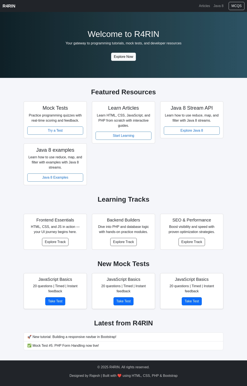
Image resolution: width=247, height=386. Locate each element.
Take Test (55, 301)
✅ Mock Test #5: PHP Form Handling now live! (63, 345)
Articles (204, 6)
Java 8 (219, 6)
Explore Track (55, 242)
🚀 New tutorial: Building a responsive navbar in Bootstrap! (71, 337)
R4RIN (9, 6)
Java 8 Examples (55, 177)
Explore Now (123, 56)
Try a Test (55, 130)
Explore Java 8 (191, 130)
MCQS (236, 6)
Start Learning (123, 135)
